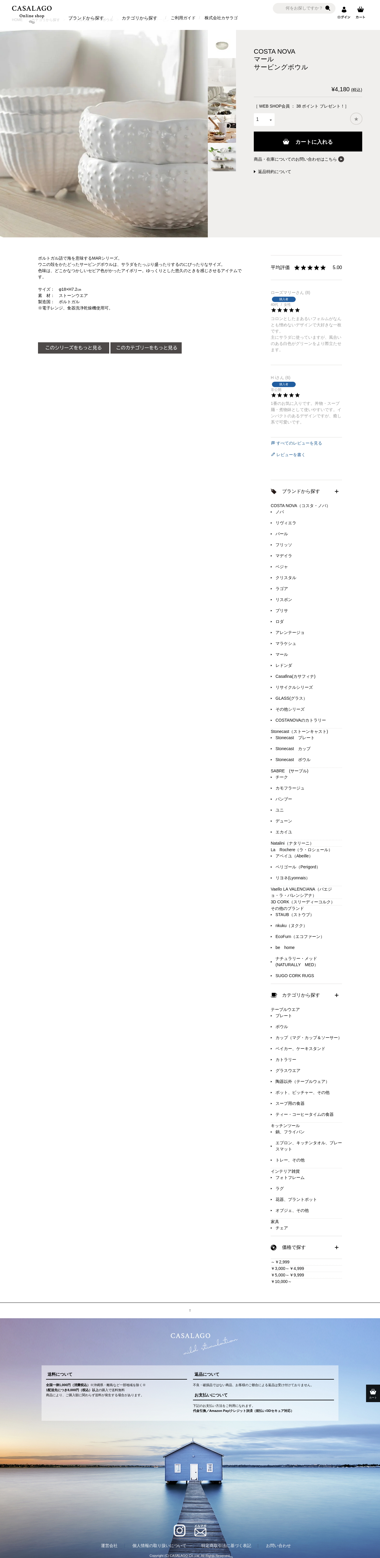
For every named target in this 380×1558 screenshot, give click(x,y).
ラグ (280, 1188)
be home (285, 947)
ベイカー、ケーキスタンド (300, 1048)
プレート (284, 1015)
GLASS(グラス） (291, 698)
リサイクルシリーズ (294, 687)
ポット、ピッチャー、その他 (303, 1092)
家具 (275, 1221)
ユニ (280, 810)
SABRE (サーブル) (289, 770)
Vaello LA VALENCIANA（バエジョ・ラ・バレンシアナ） (301, 892)
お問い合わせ (278, 1545)
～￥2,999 (280, 1262)
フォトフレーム (290, 1177)
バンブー (284, 799)
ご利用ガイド (183, 17)
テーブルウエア (285, 1009)
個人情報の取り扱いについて (159, 1545)
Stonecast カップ (293, 748)
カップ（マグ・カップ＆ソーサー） (309, 1037)
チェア (282, 1227)
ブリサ (282, 610)
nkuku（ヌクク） (291, 925)
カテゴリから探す (139, 17)
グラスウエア (288, 1070)
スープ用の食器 (290, 1103)
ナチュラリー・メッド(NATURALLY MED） (297, 961)
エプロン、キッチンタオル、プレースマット (309, 1145)
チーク (282, 777)
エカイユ (284, 832)
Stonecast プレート (295, 737)
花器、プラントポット (296, 1199)
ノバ (280, 511)
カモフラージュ (290, 788)
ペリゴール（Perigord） (298, 867)
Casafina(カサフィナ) (296, 676)
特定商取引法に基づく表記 (226, 1545)
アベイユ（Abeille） (294, 856)
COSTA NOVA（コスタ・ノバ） (300, 505)
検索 (327, 8)
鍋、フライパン (290, 1131)
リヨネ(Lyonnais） (293, 877)
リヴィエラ (286, 522)
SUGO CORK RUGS (295, 975)
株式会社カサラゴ (221, 17)
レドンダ (284, 665)
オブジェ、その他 (292, 1210)
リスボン (284, 599)
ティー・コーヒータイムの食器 (305, 1114)
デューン (284, 821)
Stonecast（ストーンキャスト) (299, 731)
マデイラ (284, 555)
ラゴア (282, 588)
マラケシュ (286, 643)
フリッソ (284, 544)
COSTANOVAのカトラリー (301, 720)
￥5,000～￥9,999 (287, 1275)
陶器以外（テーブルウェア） (303, 1081)
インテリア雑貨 (285, 1171)
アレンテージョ (290, 632)
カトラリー (286, 1059)
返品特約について (274, 171)
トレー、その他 (290, 1160)
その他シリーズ (290, 709)
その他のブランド (287, 908)
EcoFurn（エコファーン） (300, 936)
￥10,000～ (281, 1281)
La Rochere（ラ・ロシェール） (302, 849)
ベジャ (282, 566)
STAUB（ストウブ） (295, 914)
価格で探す (294, 1247)
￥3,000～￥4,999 (287, 1268)
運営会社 (109, 1545)
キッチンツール (285, 1125)
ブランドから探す (86, 17)
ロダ (280, 621)
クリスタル (286, 577)
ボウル (282, 1026)
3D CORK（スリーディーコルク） (303, 901)
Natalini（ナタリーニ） (292, 843)
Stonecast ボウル (293, 759)
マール (282, 654)
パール (282, 533)
